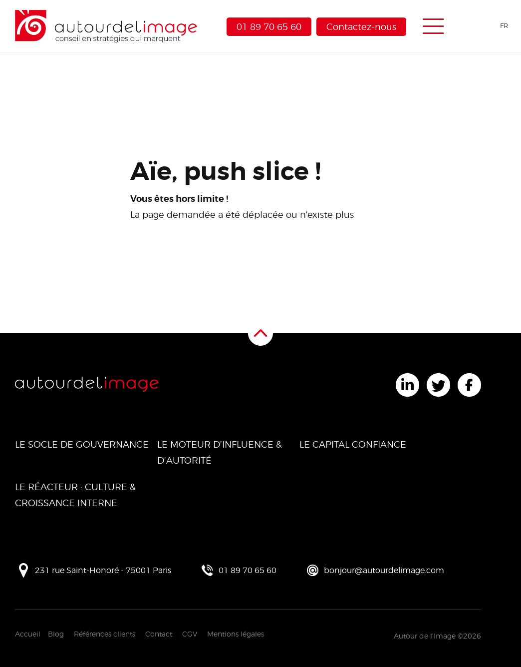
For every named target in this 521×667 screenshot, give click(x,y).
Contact (158, 634)
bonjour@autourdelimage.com (384, 570)
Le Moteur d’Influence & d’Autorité (219, 452)
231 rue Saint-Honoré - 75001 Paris (103, 570)
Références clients (104, 634)
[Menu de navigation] (433, 26)
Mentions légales (235, 634)
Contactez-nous (361, 26)
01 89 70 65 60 (269, 26)
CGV (189, 634)
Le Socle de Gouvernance (82, 444)
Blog (56, 634)
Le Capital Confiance (352, 444)
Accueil (27, 634)
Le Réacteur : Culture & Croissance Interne (75, 495)
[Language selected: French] (487, 25)
